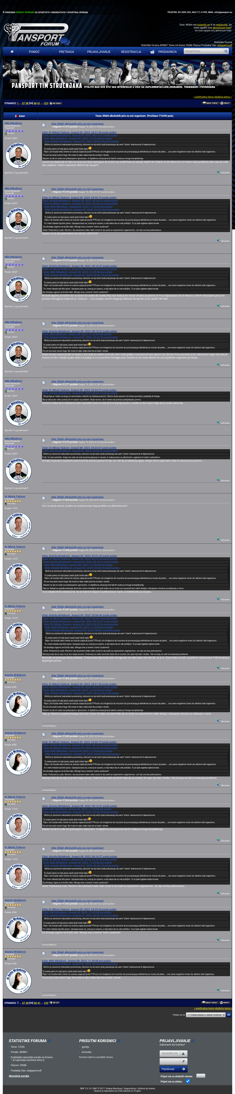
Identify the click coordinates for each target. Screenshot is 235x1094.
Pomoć (34, 52)
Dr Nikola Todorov (15, 496)
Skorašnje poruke (19, 1075)
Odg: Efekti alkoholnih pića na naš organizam (77, 123)
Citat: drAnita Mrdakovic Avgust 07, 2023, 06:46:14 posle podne (80, 393)
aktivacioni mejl (221, 27)
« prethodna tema (204, 96)
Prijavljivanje (98, 52)
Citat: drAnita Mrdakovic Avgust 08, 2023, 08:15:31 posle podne (80, 135)
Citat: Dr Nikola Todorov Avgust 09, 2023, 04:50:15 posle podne (79, 197)
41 (38, 103)
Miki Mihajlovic (13, 123)
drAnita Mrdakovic (15, 674)
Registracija (131, 52)
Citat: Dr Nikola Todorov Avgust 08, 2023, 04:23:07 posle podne (79, 447)
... (20, 103)
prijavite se (203, 24)
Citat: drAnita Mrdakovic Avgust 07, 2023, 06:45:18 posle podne (81, 141)
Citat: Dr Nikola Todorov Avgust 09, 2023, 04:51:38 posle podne (79, 132)
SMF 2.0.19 (85, 1088)
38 (26, 103)
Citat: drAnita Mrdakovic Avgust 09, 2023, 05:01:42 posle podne (79, 555)
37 (23, 103)
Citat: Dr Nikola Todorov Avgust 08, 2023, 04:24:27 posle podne (79, 390)
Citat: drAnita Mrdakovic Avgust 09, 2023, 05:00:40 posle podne (79, 615)
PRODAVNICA (163, 52)
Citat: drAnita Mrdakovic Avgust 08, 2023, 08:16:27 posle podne (80, 200)
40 (35, 103)
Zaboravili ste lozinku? (172, 1044)
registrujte (221, 24)
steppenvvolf (224, 45)
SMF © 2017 (99, 1088)
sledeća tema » (223, 96)
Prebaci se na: (179, 1015)
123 (45, 103)
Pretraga (66, 52)
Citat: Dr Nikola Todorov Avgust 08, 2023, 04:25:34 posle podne (80, 203)
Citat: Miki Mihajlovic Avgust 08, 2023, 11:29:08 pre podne (77, 138)
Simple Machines (114, 1088)
